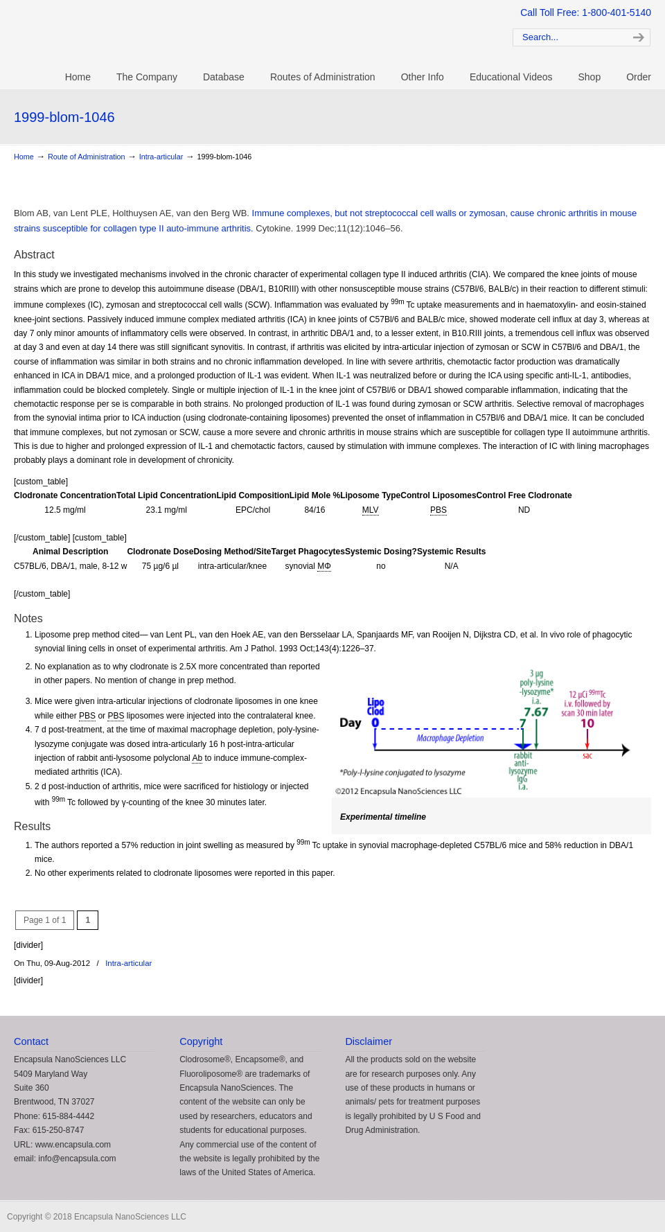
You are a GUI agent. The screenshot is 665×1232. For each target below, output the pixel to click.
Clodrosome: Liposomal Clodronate (242, 35)
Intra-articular (161, 156)
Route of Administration (86, 156)
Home (24, 156)
